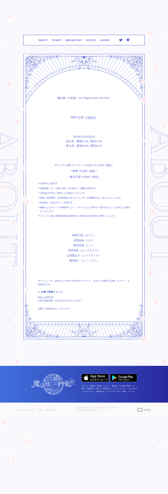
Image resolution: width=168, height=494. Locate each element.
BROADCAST (74, 85)
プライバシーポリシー (26, 486)
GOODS (104, 85)
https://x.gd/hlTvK (46, 378)
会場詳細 (90, 186)
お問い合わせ (51, 486)
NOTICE (91, 85)
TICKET (57, 85)
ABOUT (43, 85)
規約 (41, 486)
